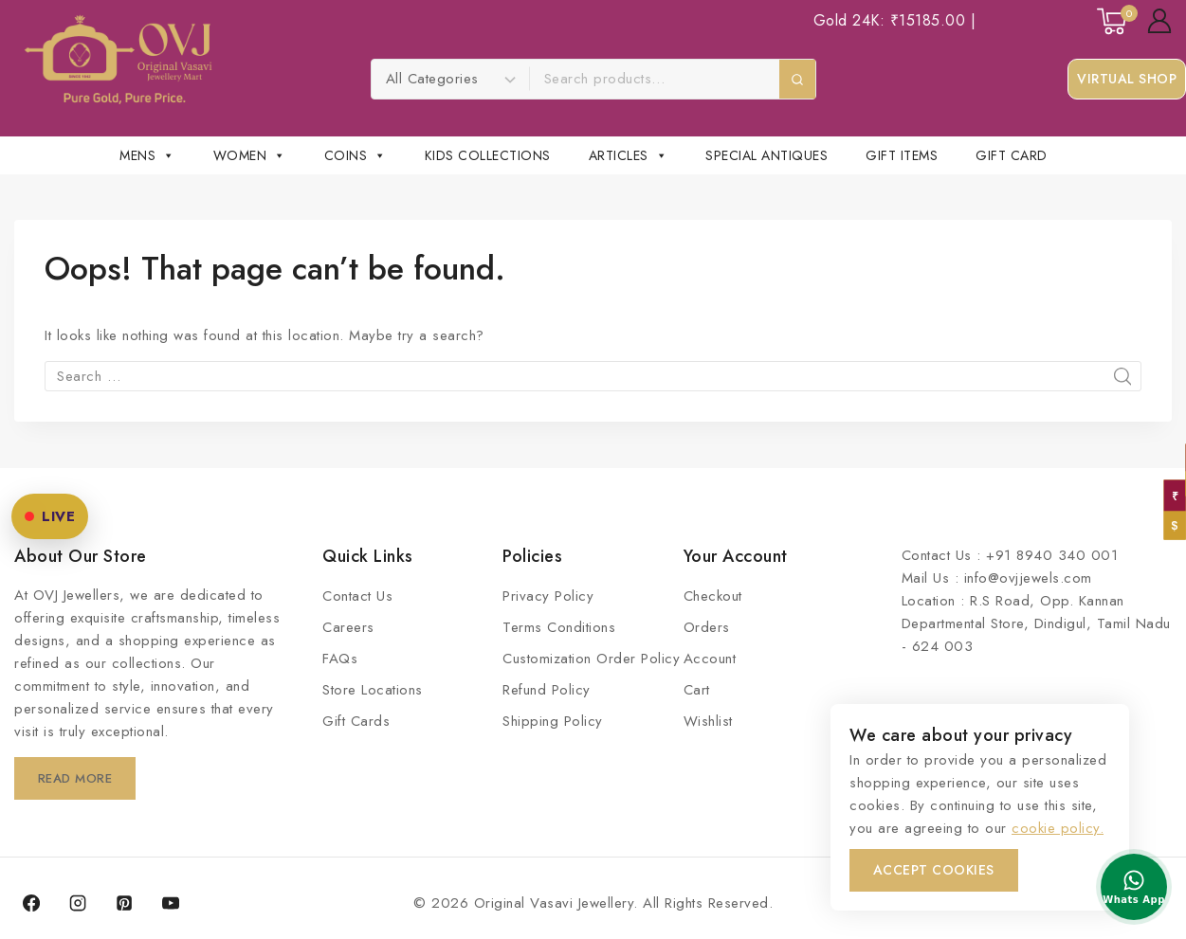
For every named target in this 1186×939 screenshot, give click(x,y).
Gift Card (1012, 155)
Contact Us (357, 596)
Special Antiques (766, 155)
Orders (707, 627)
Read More (78, 777)
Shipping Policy (552, 721)
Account (710, 658)
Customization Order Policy (591, 658)
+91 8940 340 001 (1052, 555)
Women (249, 155)
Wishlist (708, 721)
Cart (697, 689)
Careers (348, 627)
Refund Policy (546, 689)
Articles (628, 155)
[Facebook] (31, 903)
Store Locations (372, 689)
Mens (147, 155)
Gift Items (902, 155)
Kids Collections (488, 155)
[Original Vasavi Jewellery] (118, 60)
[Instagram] (78, 903)
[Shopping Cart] (1112, 21)
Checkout (713, 596)
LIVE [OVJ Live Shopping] (50, 516)
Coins (355, 155)
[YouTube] (171, 903)
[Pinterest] (124, 903)
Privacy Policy (547, 596)
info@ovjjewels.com (1028, 578)
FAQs (339, 658)
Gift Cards (356, 721)
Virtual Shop (1127, 78)
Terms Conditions (558, 627)
